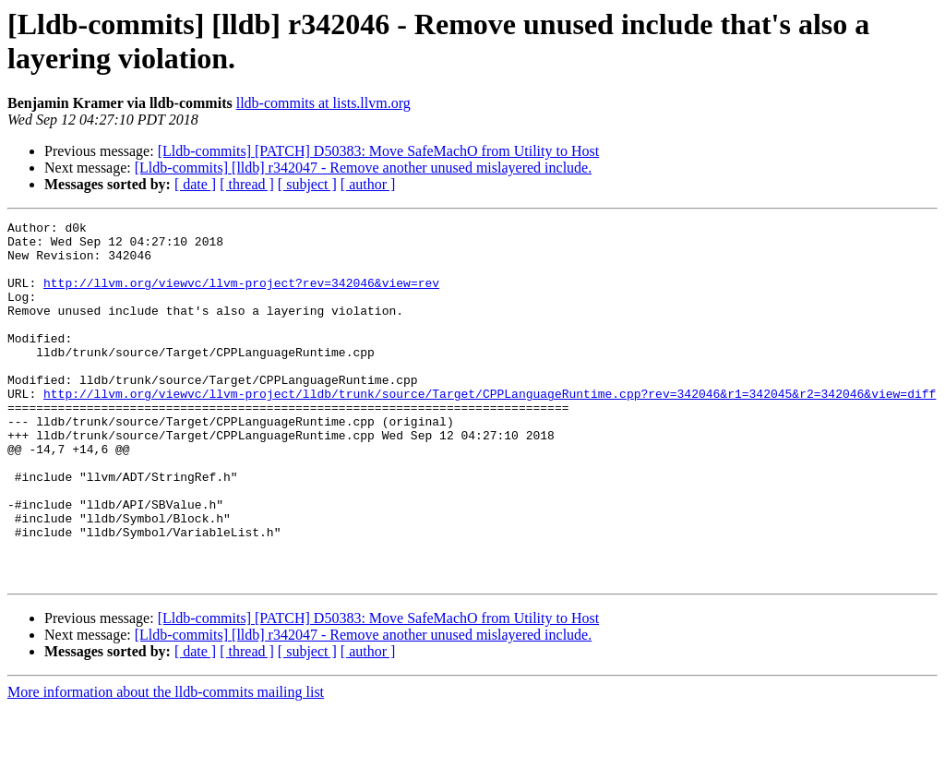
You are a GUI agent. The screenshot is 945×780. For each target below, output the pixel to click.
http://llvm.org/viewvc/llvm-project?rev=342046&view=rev (241, 296)
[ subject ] (307, 184)
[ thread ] (247, 184)
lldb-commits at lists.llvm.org (323, 103)
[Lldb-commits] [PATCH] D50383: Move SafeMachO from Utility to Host (378, 151)
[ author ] (368, 184)
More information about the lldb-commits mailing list (165, 764)
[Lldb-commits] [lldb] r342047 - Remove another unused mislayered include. (363, 167)
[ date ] (195, 184)
